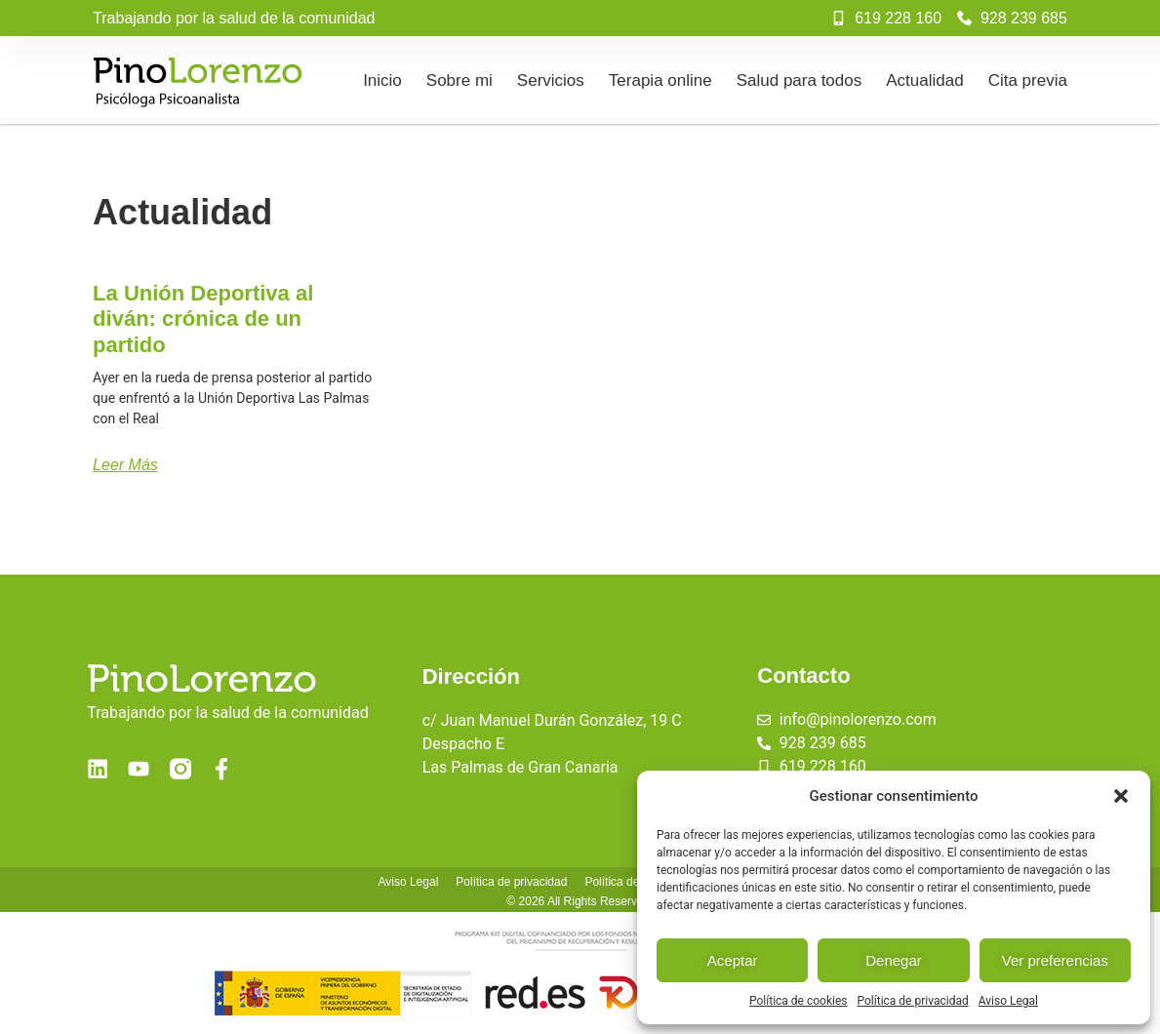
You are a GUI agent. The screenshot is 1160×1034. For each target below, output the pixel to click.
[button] (1121, 796)
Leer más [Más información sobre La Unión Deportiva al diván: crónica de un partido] (125, 465)
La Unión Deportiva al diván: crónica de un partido (203, 319)
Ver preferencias (1055, 960)
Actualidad (924, 80)
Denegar (893, 960)
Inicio (382, 80)
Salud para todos (799, 80)
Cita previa (1027, 80)
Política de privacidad (913, 1001)
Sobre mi (459, 80)
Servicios (550, 80)
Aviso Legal (1008, 1001)
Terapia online (660, 80)
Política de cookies (798, 1001)
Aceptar (732, 960)
